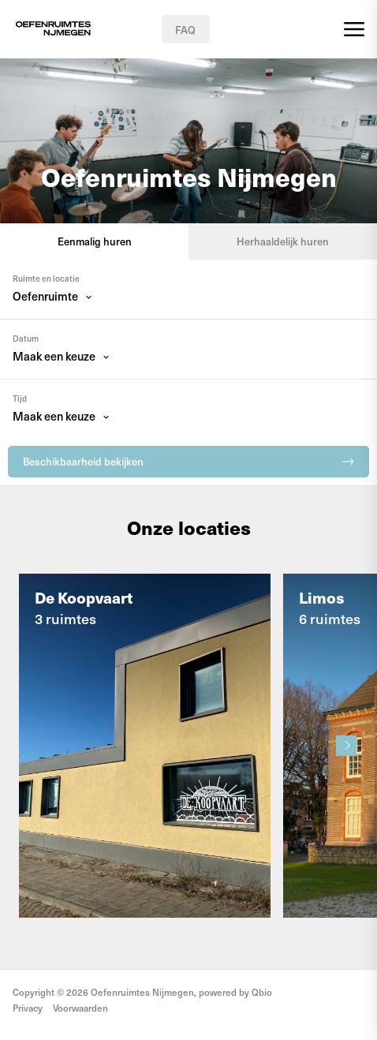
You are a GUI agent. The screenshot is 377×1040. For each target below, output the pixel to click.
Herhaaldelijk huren (283, 241)
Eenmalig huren (95, 241)
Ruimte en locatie (46, 278)
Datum (26, 338)
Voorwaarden (80, 1008)
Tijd (20, 398)
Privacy (28, 1008)
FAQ (185, 29)
